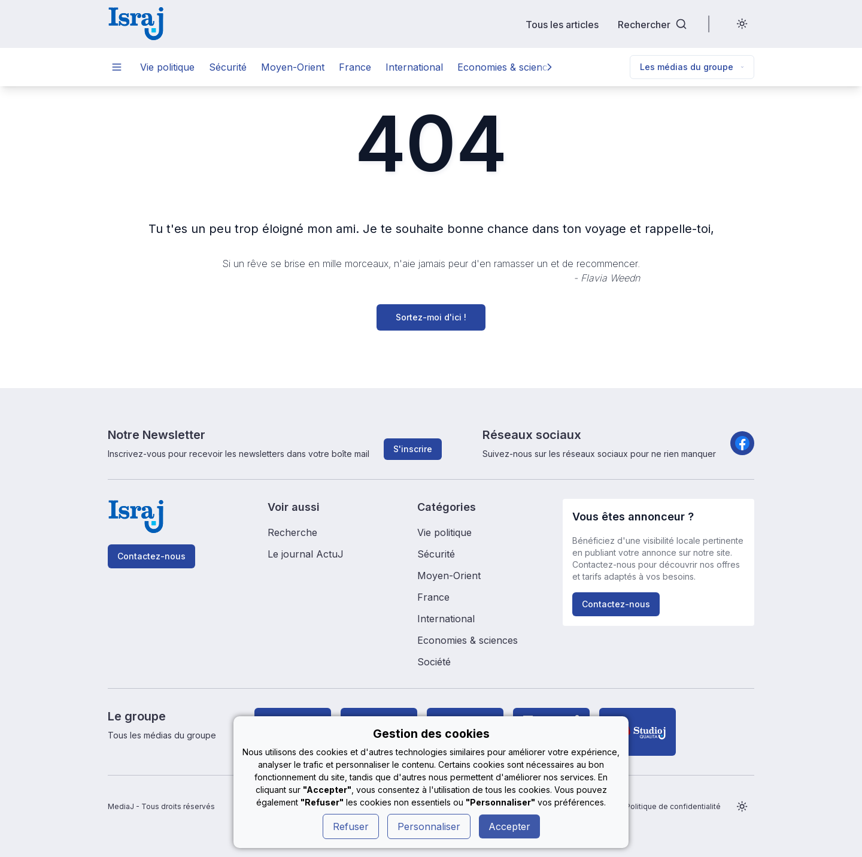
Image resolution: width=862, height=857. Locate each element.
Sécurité (228, 67)
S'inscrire (412, 449)
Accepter (509, 826)
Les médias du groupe (692, 67)
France (355, 67)
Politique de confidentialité (673, 806)
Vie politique (167, 67)
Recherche (292, 532)
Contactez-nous (151, 556)
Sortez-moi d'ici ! (431, 317)
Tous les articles (562, 24)
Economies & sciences (507, 67)
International (414, 67)
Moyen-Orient (292, 67)
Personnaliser (428, 826)
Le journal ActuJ (306, 554)
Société (434, 662)
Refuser (351, 826)
